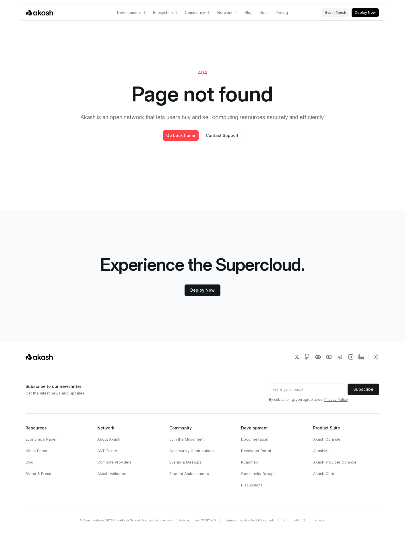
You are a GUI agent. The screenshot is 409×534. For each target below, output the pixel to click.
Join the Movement (186, 439)
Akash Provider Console (334, 462)
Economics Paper (41, 439)
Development (131, 12)
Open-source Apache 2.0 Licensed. (249, 520)
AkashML (321, 450)
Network (227, 12)
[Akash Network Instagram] (351, 357)
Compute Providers (114, 462)
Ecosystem (165, 12)
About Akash (108, 439)
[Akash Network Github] (307, 357)
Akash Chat (323, 473)
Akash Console (326, 439)
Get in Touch (335, 12)
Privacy (320, 520)
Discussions (252, 485)
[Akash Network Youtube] (329, 357)
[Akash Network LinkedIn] (361, 357)
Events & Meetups (185, 462)
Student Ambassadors (189, 473)
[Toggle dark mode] (376, 357)
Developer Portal (256, 450)
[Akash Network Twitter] (297, 357)
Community (197, 12)
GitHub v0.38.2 (294, 520)
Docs (264, 12)
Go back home (180, 135)
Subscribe (363, 389)
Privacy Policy (336, 399)
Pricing (282, 12)
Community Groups (258, 473)
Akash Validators (112, 473)
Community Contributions (192, 450)
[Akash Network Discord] (318, 357)
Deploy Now (365, 12)
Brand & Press (38, 473)
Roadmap (249, 462)
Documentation (254, 439)
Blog (249, 12)
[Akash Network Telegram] (339, 357)
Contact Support (222, 135)
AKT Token (107, 450)
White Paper (37, 450)
